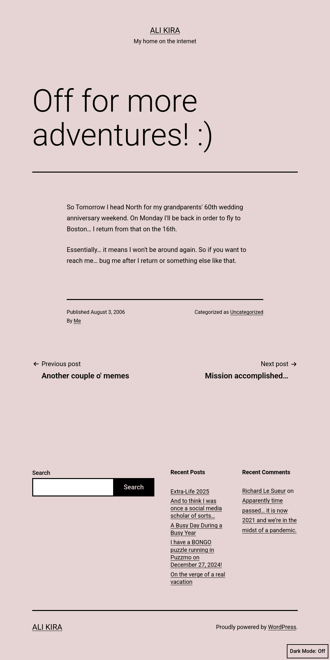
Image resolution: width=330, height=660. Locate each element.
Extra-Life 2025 (189, 491)
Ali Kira (165, 30)
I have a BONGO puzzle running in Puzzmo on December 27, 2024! (196, 553)
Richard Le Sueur (264, 490)
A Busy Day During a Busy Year (196, 529)
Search (41, 472)
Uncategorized (246, 312)
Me (77, 321)
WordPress (282, 627)
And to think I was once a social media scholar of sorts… (196, 508)
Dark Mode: (307, 651)
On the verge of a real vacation (197, 578)
